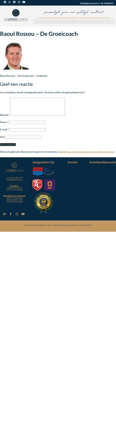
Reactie (5, 118)
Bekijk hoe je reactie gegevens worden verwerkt (86, 155)
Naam (4, 125)
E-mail (4, 132)
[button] (74, 21)
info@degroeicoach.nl (89, 3)
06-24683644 (107, 3)
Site (2, 140)
